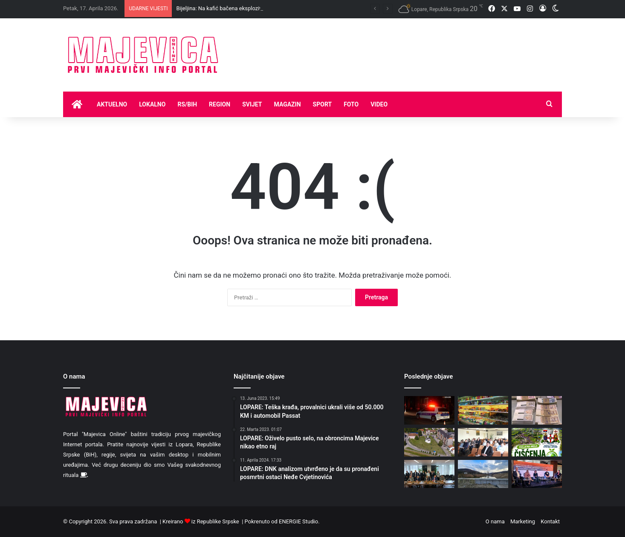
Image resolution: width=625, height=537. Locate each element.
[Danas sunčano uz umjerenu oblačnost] (429, 442)
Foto (351, 104)
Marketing (522, 521)
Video (379, 104)
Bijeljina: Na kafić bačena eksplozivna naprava (232, 8)
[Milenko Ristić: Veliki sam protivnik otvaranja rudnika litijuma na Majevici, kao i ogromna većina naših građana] (537, 474)
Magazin (287, 104)
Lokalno (152, 104)
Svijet (252, 104)
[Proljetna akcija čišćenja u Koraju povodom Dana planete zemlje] (537, 442)
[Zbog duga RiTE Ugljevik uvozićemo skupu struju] (429, 474)
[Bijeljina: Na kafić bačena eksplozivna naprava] (429, 410)
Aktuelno (112, 104)
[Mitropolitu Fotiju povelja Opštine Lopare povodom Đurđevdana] (483, 442)
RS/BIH (187, 104)
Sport (322, 104)
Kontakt (550, 521)
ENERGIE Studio (298, 521)
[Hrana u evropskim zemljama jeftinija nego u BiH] (483, 410)
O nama (495, 521)
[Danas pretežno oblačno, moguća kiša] (483, 474)
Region (219, 104)
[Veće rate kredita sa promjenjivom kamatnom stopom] (537, 410)
